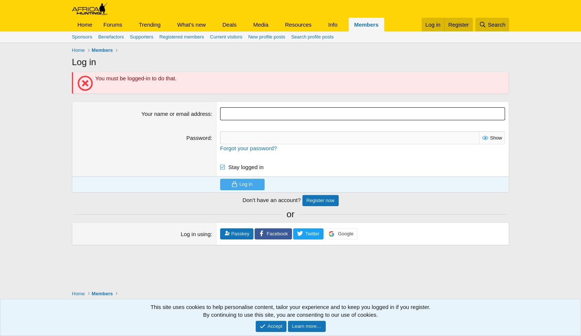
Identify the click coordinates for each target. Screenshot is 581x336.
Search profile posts (312, 37)
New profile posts (266, 37)
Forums (112, 24)
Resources (298, 24)
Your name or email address (176, 114)
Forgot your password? (248, 148)
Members (366, 24)
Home (84, 24)
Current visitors (226, 37)
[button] (128, 24)
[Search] (492, 24)
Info (333, 24)
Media (260, 24)
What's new (191, 24)
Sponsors (82, 37)
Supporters (141, 37)
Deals (229, 24)
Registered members (181, 37)
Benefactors (111, 37)
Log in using (196, 234)
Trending (150, 24)
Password (198, 138)
